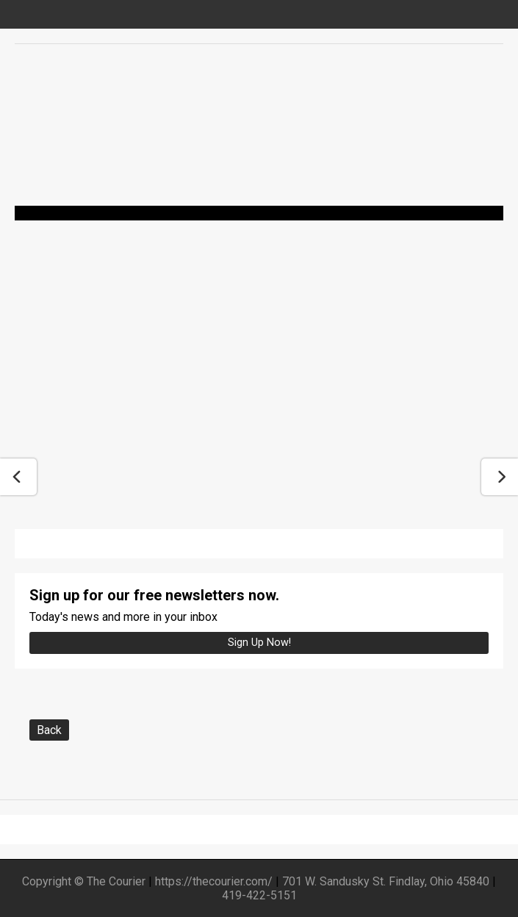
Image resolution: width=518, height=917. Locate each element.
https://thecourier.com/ (214, 881)
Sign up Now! (259, 642)
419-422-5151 (259, 895)
